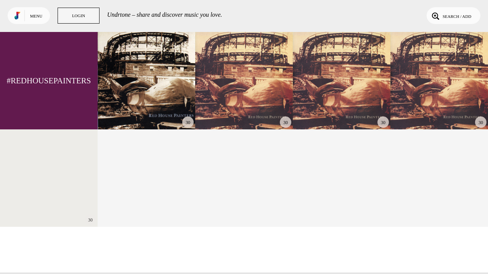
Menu (36, 16)
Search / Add (450, 15)
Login (78, 15)
